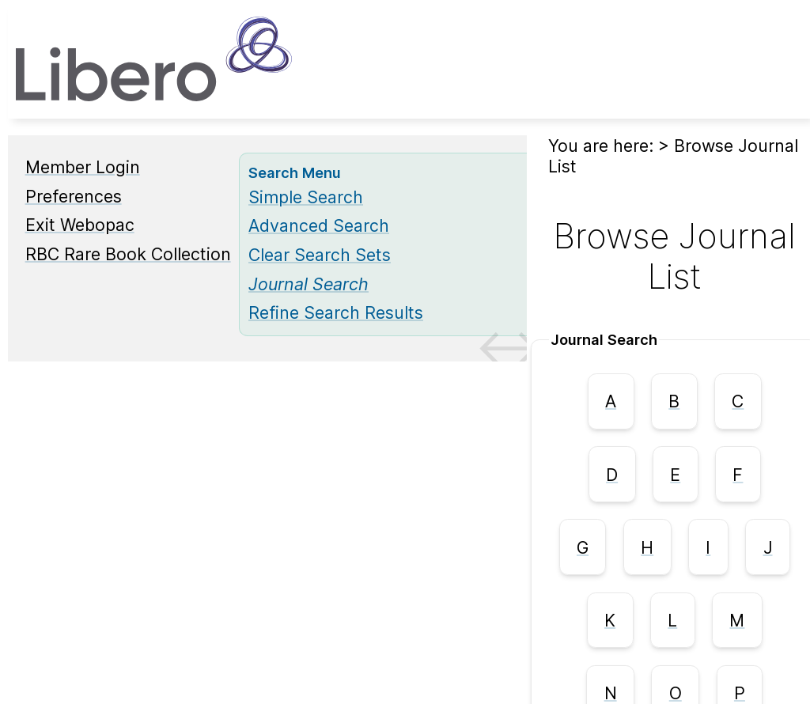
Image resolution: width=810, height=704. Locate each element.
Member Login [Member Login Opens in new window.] (82, 167)
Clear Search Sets (319, 254)
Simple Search (305, 197)
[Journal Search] (308, 284)
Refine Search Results (335, 312)
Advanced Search (318, 225)
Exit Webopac (79, 224)
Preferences (73, 196)
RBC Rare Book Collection (128, 254)
